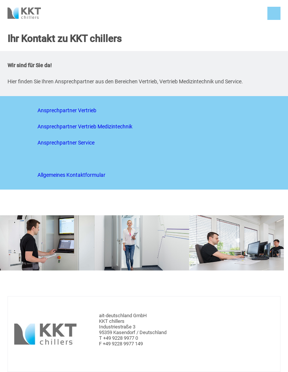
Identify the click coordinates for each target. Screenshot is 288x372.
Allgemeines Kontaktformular (71, 175)
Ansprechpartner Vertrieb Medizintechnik (85, 126)
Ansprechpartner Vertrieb (67, 110)
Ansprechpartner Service (66, 143)
